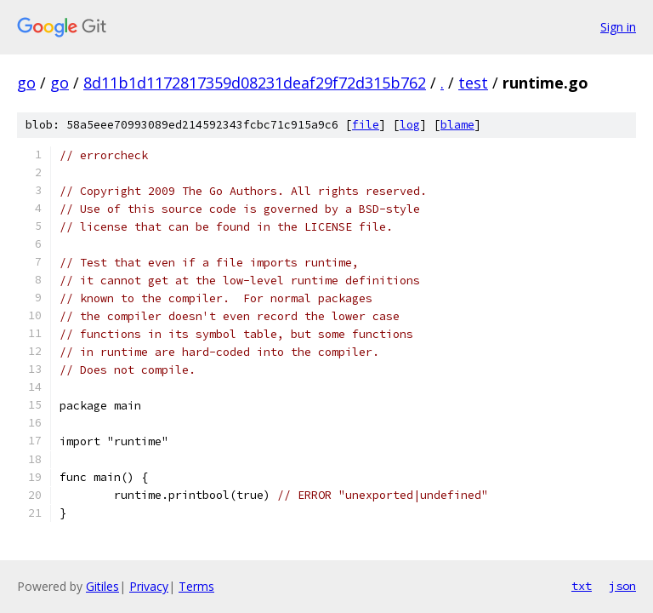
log (410, 124)
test (473, 82)
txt (581, 585)
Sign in (618, 27)
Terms (196, 586)
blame (457, 124)
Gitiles (102, 586)
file (365, 124)
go (26, 82)
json (622, 585)
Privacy (148, 586)
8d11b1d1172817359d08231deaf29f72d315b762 (254, 82)
